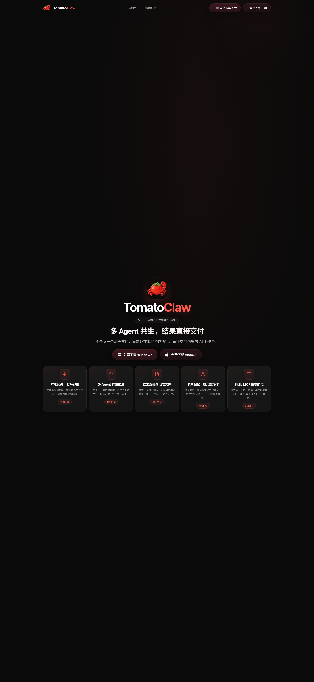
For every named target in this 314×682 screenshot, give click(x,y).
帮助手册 (134, 8)
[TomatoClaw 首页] (59, 7)
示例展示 (151, 8)
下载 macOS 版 (256, 8)
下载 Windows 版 (225, 8)
